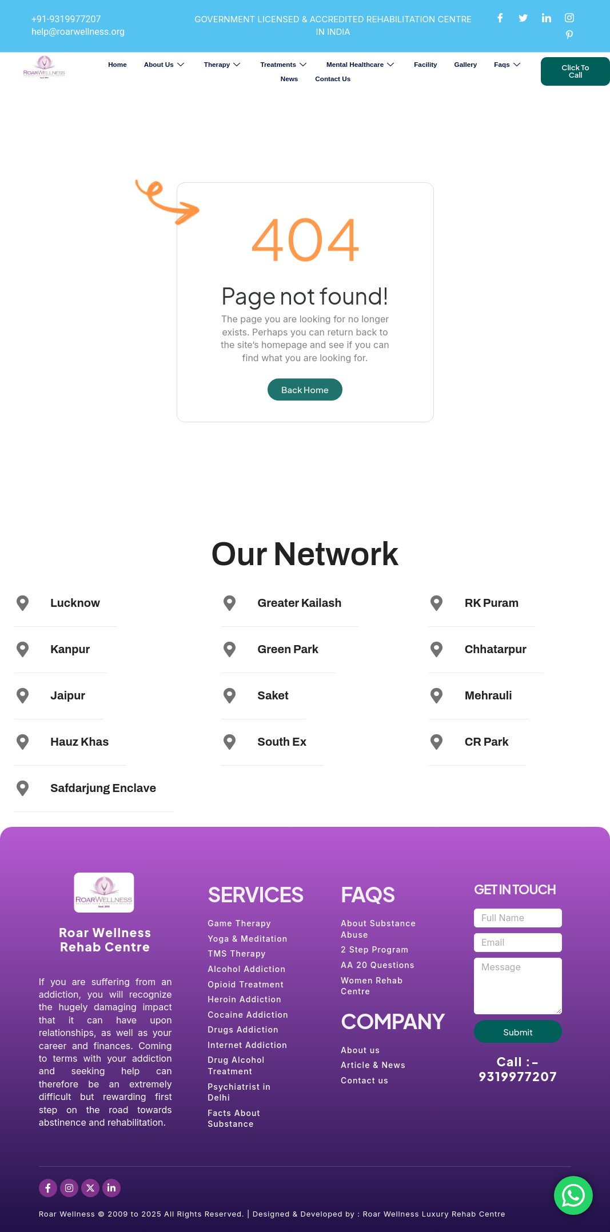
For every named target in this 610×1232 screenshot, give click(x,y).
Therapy (224, 64)
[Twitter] (523, 17)
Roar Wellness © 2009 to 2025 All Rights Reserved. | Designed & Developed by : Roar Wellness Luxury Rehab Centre (272, 1213)
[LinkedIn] (546, 17)
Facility (425, 64)
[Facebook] (500, 17)
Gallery (465, 64)
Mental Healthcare (361, 64)
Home (117, 64)
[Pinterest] (569, 34)
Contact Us (332, 78)
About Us (165, 64)
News (289, 78)
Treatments (284, 64)
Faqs (508, 64)
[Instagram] (569, 17)
